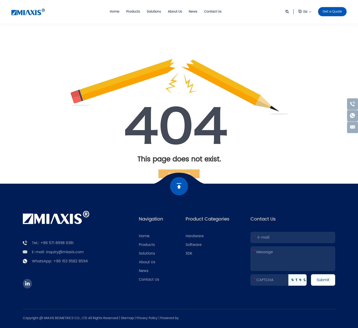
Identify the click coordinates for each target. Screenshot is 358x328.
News (193, 11)
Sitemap (127, 318)
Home (114, 11)
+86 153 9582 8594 (70, 261)
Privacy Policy (147, 318)
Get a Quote (332, 11)
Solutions (154, 11)
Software (194, 245)
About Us (175, 11)
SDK (189, 253)
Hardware (195, 236)
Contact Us (212, 11)
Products (133, 11)
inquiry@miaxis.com (65, 252)
